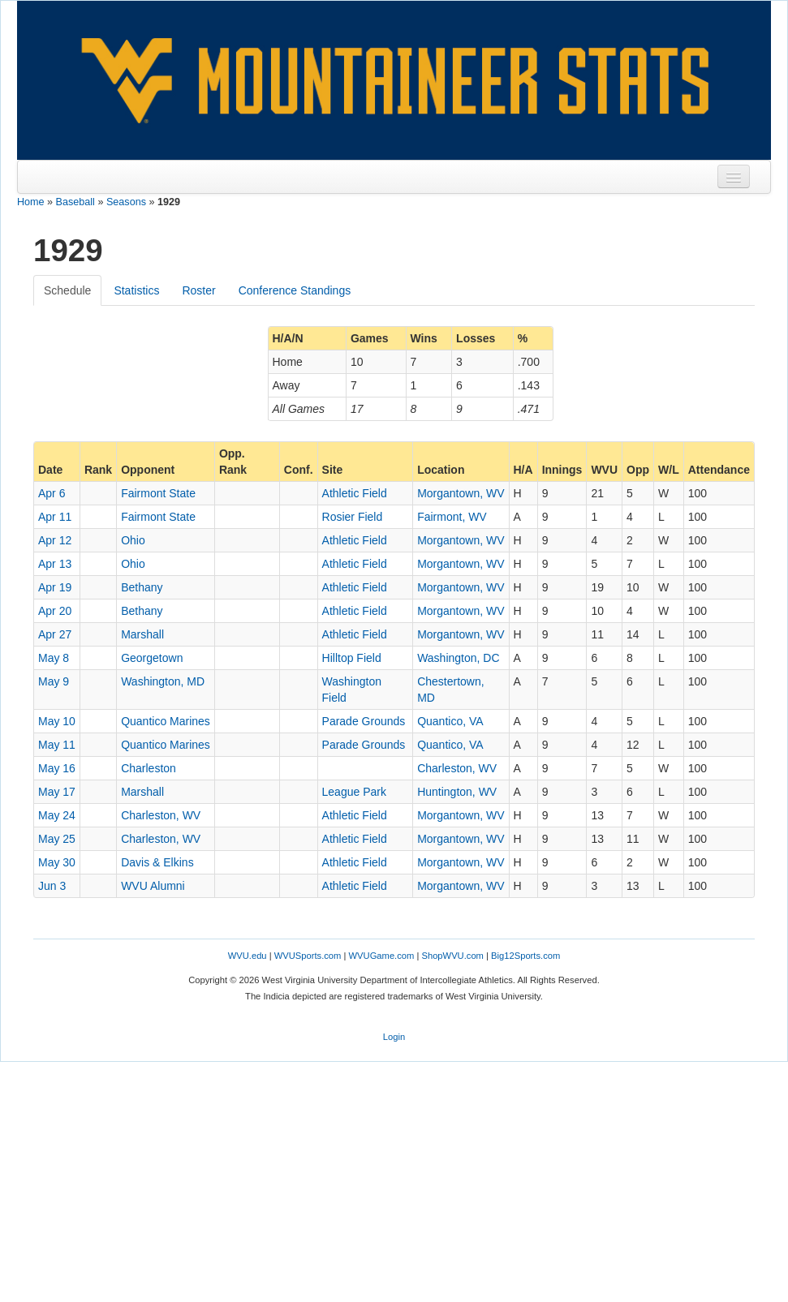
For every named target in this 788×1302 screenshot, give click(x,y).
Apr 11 (54, 516)
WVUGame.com (382, 955)
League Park (354, 791)
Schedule (67, 290)
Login (394, 1037)
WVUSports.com (308, 955)
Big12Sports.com (525, 955)
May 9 (53, 681)
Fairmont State (158, 493)
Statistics (136, 290)
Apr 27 (54, 634)
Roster (198, 290)
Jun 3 (52, 885)
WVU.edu (247, 955)
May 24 (56, 815)
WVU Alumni (153, 885)
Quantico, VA (450, 721)
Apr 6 (51, 493)
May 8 (53, 657)
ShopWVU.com (452, 955)
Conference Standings (295, 290)
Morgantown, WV (460, 493)
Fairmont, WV (452, 516)
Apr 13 (54, 563)
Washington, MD (163, 681)
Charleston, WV (457, 768)
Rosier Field (352, 516)
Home (31, 202)
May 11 (56, 744)
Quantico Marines (165, 721)
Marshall (142, 634)
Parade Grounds (364, 721)
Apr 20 (54, 610)
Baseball (75, 202)
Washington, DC (458, 657)
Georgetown (152, 657)
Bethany (141, 587)
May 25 (56, 838)
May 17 (56, 791)
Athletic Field (354, 493)
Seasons (126, 202)
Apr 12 (54, 540)
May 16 (56, 768)
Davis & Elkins (157, 862)
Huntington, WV (457, 791)
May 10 (56, 721)
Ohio (133, 540)
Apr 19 (54, 587)
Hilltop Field (351, 657)
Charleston (148, 768)
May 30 (56, 862)
